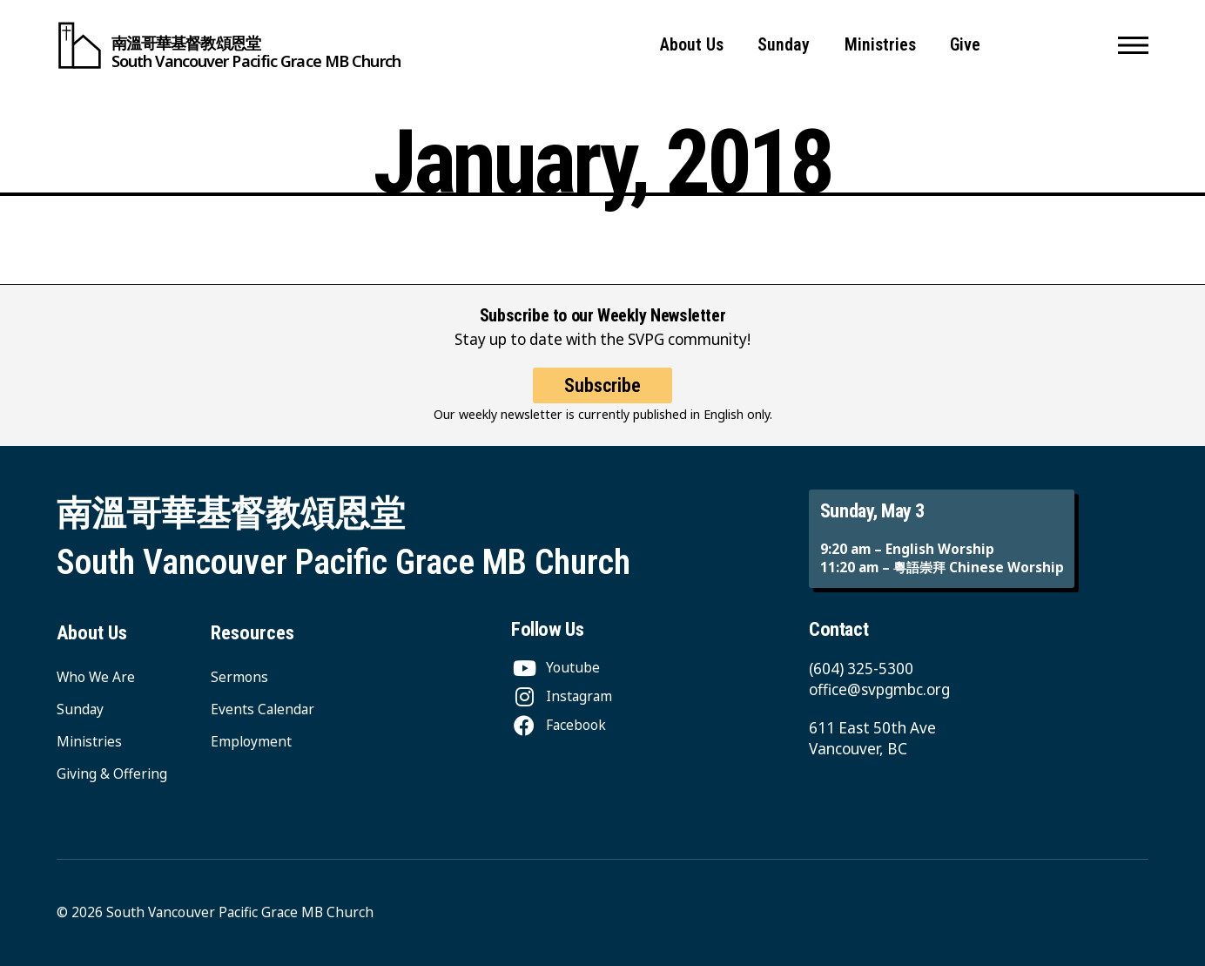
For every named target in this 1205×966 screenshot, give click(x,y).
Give (965, 45)
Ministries (880, 45)
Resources (252, 632)
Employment (251, 741)
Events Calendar (262, 709)
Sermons (239, 676)
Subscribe (602, 385)
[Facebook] (558, 724)
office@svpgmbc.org (879, 689)
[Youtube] (555, 667)
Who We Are (96, 676)
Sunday (783, 45)
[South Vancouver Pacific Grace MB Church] (229, 45)
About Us (692, 45)
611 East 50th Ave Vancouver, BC (872, 738)
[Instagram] (561, 696)
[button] (1133, 45)
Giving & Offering (112, 773)
